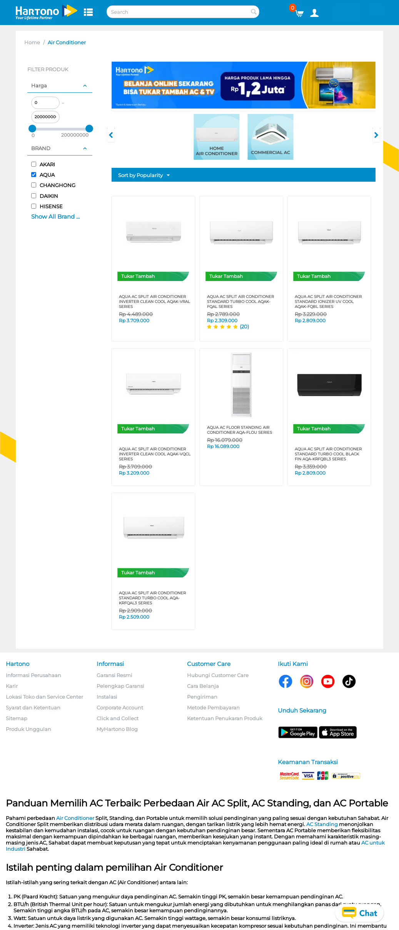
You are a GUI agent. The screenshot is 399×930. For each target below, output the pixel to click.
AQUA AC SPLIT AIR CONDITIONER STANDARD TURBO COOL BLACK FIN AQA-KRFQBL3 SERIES (328, 454)
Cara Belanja (203, 686)
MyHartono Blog (117, 729)
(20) (244, 326)
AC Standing (322, 824)
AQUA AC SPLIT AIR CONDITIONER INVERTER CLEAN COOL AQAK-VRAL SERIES (154, 301)
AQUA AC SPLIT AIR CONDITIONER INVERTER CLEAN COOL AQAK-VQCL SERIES (154, 454)
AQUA (43, 175)
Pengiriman (202, 697)
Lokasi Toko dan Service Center (44, 697)
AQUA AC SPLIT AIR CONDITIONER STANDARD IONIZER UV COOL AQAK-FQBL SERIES (328, 301)
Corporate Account (120, 707)
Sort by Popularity (144, 175)
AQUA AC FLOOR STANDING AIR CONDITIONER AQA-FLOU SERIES (239, 430)
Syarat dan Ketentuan (33, 707)
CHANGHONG (53, 185)
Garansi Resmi (114, 675)
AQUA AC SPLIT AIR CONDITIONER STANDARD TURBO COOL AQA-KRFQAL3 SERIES (152, 598)
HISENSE (47, 206)
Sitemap (16, 718)
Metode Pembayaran (213, 707)
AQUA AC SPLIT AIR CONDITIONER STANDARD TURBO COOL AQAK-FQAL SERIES (240, 301)
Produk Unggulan (28, 729)
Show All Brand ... (55, 216)
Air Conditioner (75, 818)
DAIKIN (44, 196)
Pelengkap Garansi (120, 686)
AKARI (43, 164)
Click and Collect (118, 718)
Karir (12, 686)
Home (32, 42)
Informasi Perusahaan (33, 675)
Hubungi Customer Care (218, 675)
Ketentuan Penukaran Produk (224, 718)
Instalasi (107, 697)
